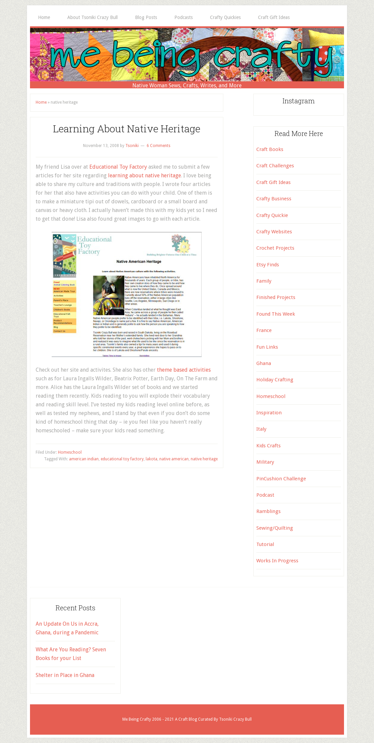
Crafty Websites (274, 232)
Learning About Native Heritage (126, 128)
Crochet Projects (275, 248)
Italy (261, 429)
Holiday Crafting (274, 380)
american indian (84, 459)
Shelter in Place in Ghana (65, 675)
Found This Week (275, 314)
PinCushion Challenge (281, 479)
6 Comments (158, 145)
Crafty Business (273, 199)
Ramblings (268, 511)
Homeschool (70, 452)
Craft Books (269, 149)
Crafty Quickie (272, 215)
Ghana (263, 363)
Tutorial (265, 544)
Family (263, 281)
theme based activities (184, 370)
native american (174, 459)
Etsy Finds (267, 265)
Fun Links (267, 347)
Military (265, 462)
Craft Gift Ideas (273, 182)
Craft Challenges (275, 166)
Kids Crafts (268, 446)
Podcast (265, 495)
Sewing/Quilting (274, 528)
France (264, 330)
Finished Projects (275, 297)
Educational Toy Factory (118, 167)
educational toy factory (122, 459)
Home (41, 102)
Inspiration (269, 413)
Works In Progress (277, 561)
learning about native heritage (144, 175)
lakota (151, 459)
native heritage (204, 459)
